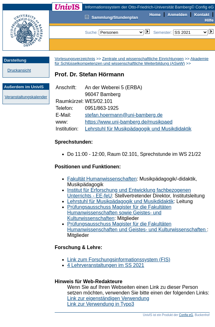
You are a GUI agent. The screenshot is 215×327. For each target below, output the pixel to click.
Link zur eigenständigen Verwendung (108, 298)
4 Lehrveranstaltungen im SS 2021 (105, 265)
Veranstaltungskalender (26, 97)
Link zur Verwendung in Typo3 (100, 304)
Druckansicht (19, 70)
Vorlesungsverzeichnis (75, 58)
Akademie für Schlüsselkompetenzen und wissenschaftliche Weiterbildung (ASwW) (131, 61)
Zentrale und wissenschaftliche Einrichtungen (143, 58)
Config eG (186, 315)
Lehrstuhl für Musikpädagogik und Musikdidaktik (138, 128)
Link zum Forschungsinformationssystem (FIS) (118, 259)
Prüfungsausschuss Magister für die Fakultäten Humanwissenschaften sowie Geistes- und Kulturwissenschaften (119, 212)
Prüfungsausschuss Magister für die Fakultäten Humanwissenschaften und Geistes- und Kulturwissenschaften (137, 226)
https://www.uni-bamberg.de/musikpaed (128, 122)
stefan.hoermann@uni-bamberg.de (123, 115)
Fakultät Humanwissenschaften (102, 178)
